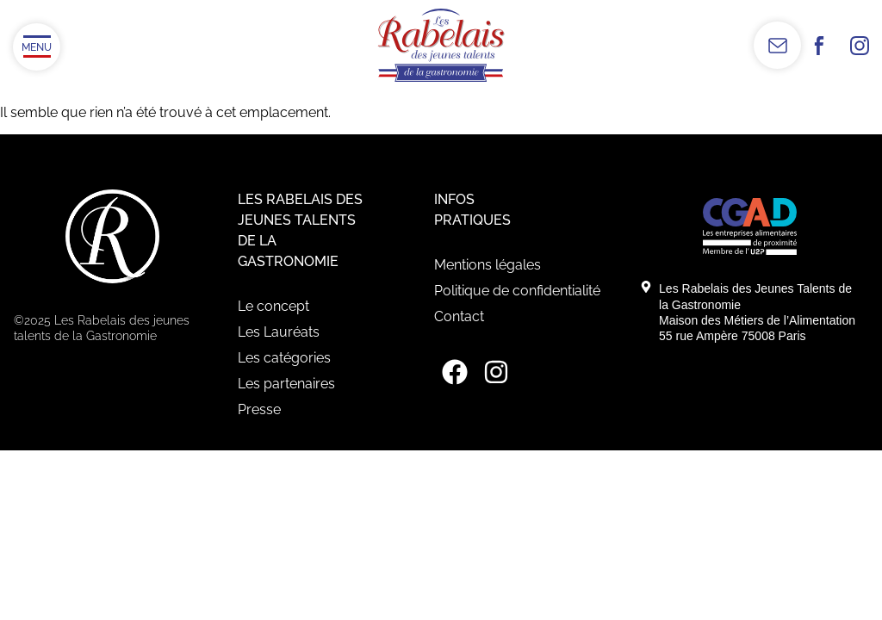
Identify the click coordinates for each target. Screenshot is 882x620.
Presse (259, 409)
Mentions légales (487, 265)
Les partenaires (286, 383)
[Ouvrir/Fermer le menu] (36, 47)
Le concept (273, 306)
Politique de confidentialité (517, 290)
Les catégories (284, 358)
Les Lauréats (279, 332)
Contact (459, 316)
